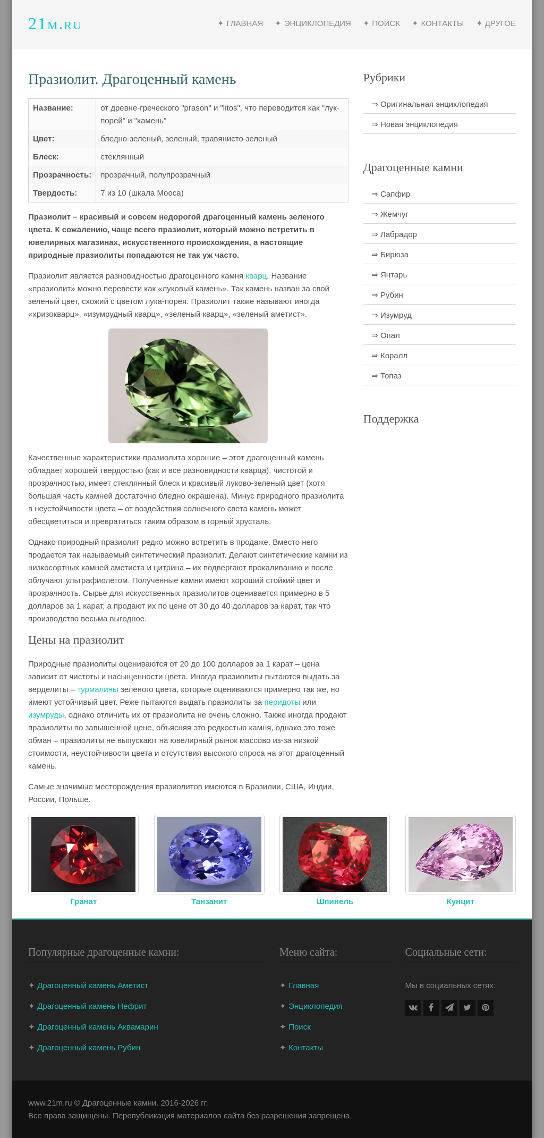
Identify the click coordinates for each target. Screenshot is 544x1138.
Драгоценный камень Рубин (88, 1047)
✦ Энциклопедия (313, 23)
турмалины (97, 689)
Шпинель (334, 901)
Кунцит (460, 901)
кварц (256, 275)
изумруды (46, 714)
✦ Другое (496, 23)
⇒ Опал (385, 335)
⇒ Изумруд (391, 314)
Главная (303, 985)
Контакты (305, 1047)
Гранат (83, 901)
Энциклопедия (315, 1005)
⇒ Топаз (386, 375)
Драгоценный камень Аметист (92, 985)
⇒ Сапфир (391, 193)
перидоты (283, 701)
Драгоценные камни (119, 1102)
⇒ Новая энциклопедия (414, 124)
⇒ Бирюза (390, 254)
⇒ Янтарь (389, 274)
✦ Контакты (438, 23)
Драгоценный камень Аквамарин (97, 1026)
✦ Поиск (381, 23)
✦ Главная (240, 23)
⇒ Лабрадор (394, 234)
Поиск (299, 1026)
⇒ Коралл (389, 355)
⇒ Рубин (387, 294)
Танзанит (209, 901)
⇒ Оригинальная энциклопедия (429, 103)
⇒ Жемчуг (390, 213)
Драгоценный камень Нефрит (92, 1005)
